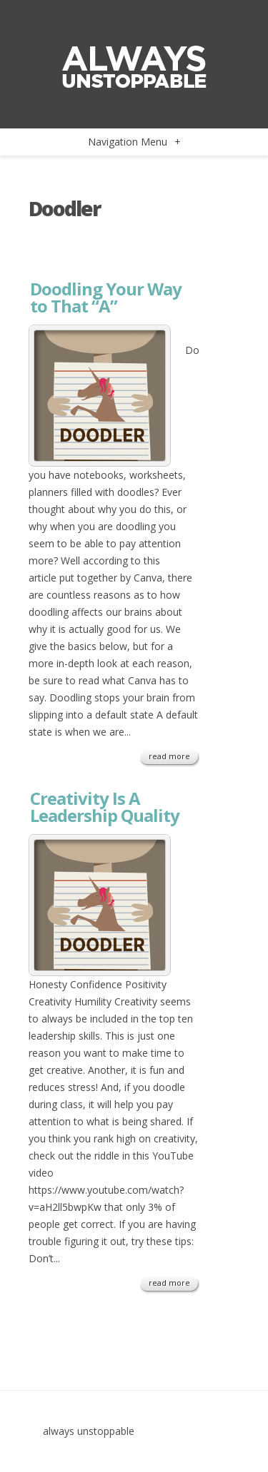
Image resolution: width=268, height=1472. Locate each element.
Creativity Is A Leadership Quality (104, 806)
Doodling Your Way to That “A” (106, 297)
